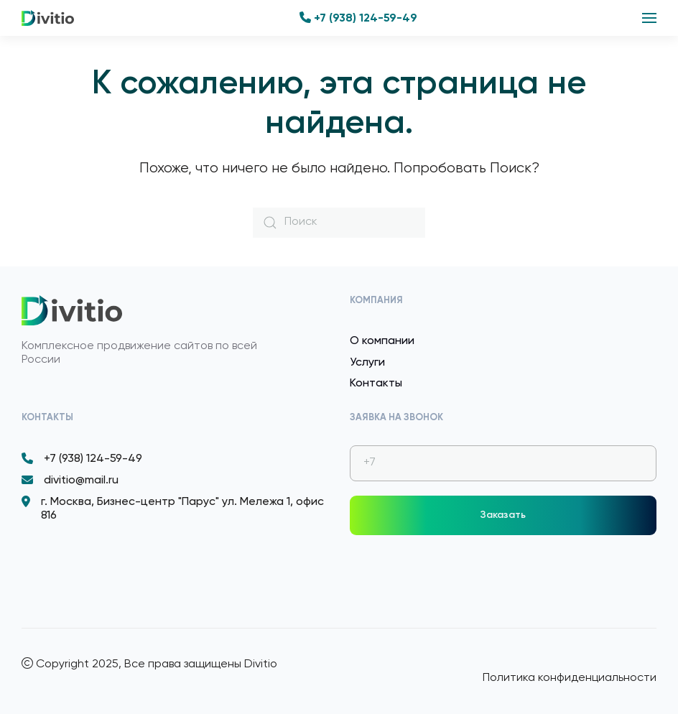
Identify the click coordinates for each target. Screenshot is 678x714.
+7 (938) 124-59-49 (358, 18)
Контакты (376, 383)
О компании (382, 341)
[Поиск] (339, 223)
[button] (649, 18)
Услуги (367, 362)
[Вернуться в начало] (48, 18)
